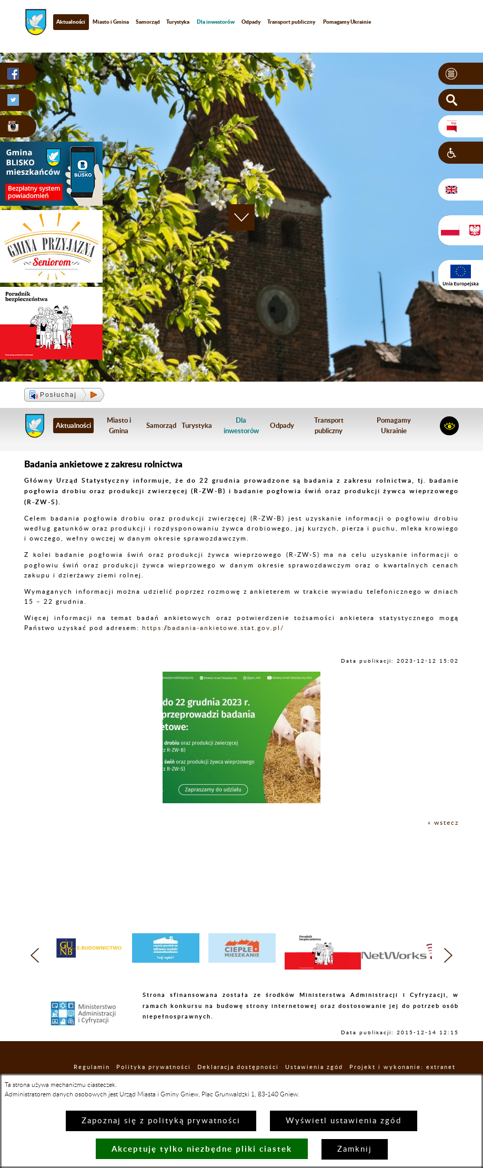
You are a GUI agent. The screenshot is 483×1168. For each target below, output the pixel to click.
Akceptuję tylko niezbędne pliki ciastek (202, 1148)
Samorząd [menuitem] (148, 21)
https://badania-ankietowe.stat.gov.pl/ (213, 628)
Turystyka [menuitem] (177, 21)
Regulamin (92, 1067)
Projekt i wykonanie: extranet (402, 1067)
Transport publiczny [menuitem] (291, 21)
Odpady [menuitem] (251, 21)
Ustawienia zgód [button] (314, 1067)
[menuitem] (215, 21)
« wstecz (443, 823)
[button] (460, 74)
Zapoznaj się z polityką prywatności (161, 1121)
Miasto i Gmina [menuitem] (111, 21)
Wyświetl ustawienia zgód (343, 1121)
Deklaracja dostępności (238, 1067)
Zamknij (354, 1149)
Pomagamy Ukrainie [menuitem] (347, 21)
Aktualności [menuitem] (70, 21)
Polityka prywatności (153, 1067)
